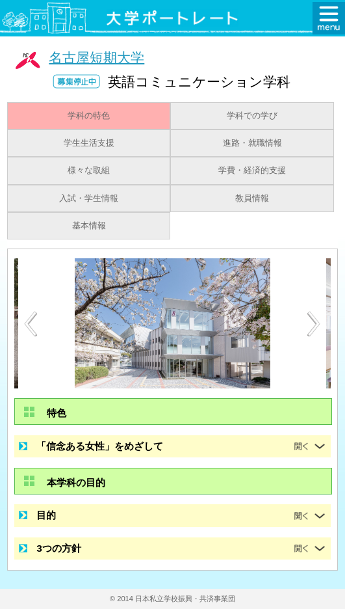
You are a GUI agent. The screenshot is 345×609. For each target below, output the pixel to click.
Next (314, 324)
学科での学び (252, 115)
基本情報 (89, 225)
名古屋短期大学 (96, 56)
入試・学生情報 (88, 198)
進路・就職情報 (252, 143)
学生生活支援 (89, 143)
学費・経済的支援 (252, 170)
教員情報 (252, 198)
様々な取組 (89, 170)
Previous (30, 323)
